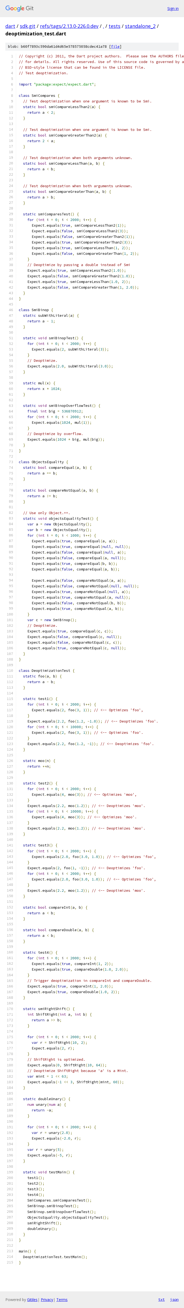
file (115, 46)
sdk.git (27, 26)
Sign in (173, 8)
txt (161, 1299)
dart (10, 26)
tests (114, 26)
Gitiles (32, 1299)
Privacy (47, 1299)
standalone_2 (140, 26)
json (174, 1299)
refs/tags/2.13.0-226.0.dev (69, 26)
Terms (62, 1299)
